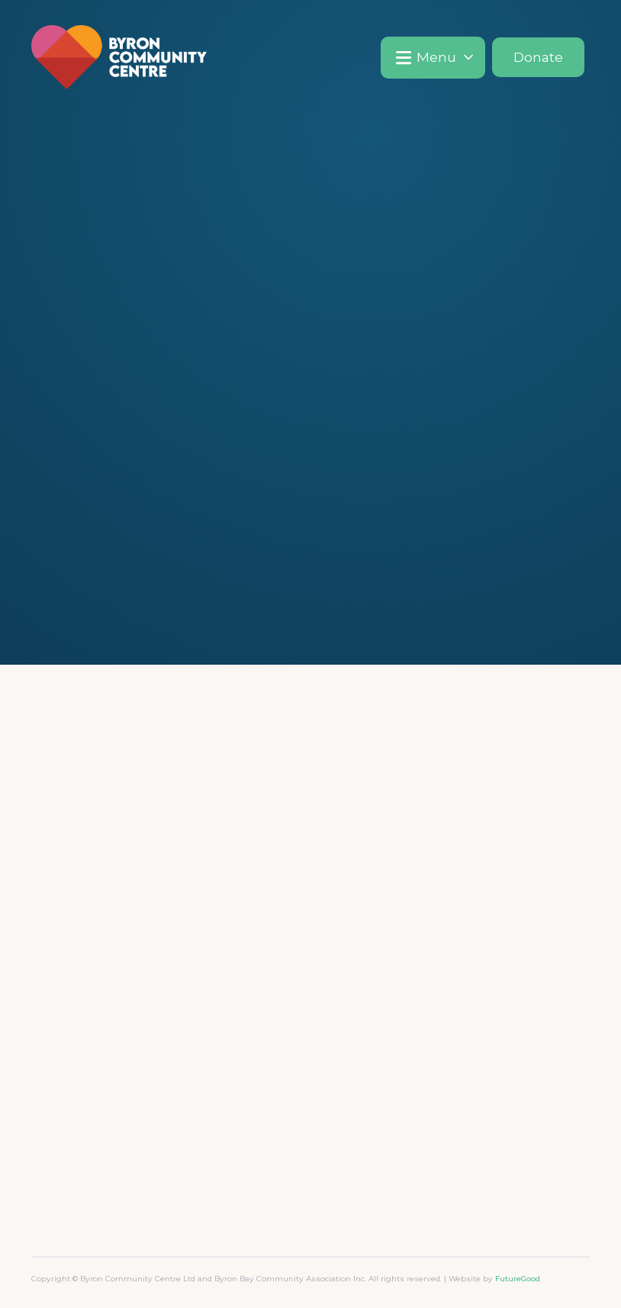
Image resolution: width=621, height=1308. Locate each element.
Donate (538, 57)
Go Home (311, 448)
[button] (433, 58)
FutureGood (517, 1279)
